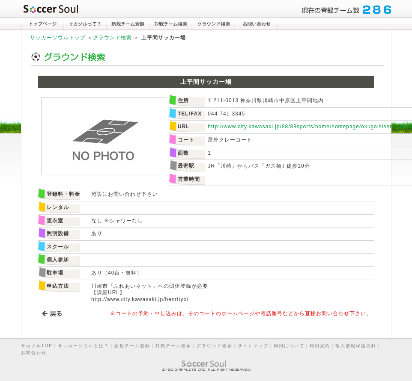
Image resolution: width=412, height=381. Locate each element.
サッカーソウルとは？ (83, 345)
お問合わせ (34, 352)
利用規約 (320, 345)
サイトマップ (253, 345)
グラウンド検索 (112, 38)
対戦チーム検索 (173, 345)
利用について (289, 345)
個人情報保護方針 (355, 345)
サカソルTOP (37, 345)
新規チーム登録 (132, 345)
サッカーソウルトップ (58, 38)
